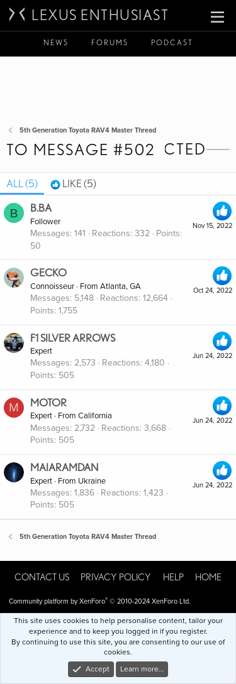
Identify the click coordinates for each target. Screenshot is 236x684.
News (56, 42)
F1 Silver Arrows (72, 338)
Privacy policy (116, 577)
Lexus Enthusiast (100, 15)
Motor (48, 402)
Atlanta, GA (120, 286)
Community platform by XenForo (100, 601)
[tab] (73, 184)
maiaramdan (64, 467)
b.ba (41, 208)
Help (173, 577)
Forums (109, 42)
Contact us (41, 577)
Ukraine (92, 481)
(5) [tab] (22, 183)
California (95, 416)
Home (208, 577)
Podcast (172, 42)
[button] (217, 17)
